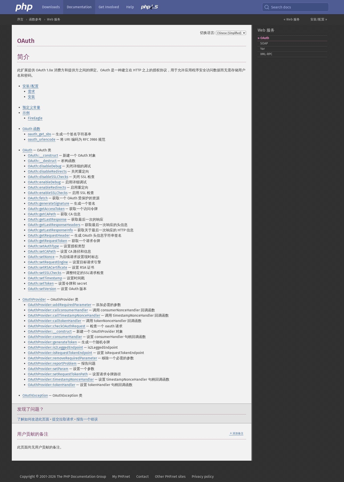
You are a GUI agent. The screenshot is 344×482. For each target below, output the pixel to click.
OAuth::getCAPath (42, 214)
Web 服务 (53, 19)
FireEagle (35, 118)
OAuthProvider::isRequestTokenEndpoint (60, 353)
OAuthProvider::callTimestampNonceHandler (64, 315)
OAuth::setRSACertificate (47, 267)
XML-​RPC (266, 54)
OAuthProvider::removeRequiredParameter (62, 358)
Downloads (51, 7)
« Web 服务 (292, 19)
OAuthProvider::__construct (50, 331)
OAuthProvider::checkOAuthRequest (56, 326)
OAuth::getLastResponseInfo (50, 230)
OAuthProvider (34, 299)
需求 (31, 91)
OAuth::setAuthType (43, 246)
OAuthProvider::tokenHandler (51, 385)
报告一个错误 (87, 419)
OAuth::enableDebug (44, 182)
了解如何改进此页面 (33, 419)
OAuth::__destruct (42, 161)
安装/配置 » (318, 19)
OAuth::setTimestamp (45, 278)
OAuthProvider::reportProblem (52, 363)
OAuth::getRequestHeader (49, 235)
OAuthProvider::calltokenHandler (54, 321)
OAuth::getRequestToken (47, 241)
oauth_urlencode (41, 139)
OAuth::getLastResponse (47, 219)
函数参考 (35, 19)
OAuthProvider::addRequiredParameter (59, 305)
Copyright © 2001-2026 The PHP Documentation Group (63, 476)
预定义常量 (31, 107)
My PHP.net (121, 476)
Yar (262, 49)
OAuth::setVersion (42, 289)
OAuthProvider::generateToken (52, 342)
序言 (20, 19)
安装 (31, 97)
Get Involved (109, 7)
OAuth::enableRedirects (47, 187)
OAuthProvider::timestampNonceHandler (61, 379)
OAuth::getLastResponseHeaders (54, 225)
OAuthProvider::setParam (48, 369)
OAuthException (35, 395)
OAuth (27, 150)
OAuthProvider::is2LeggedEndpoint (55, 347)
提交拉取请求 (62, 419)
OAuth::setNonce (41, 257)
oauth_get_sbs (39, 134)
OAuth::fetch (38, 198)
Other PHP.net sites (170, 476)
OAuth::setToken (41, 283)
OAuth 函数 (31, 129)
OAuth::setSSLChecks (44, 273)
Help (130, 7)
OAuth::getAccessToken (46, 209)
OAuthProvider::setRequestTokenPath (58, 374)
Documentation (79, 7)
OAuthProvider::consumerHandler (55, 337)
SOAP (264, 43)
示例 (26, 113)
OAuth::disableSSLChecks (48, 177)
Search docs (277, 7)
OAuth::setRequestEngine (48, 262)
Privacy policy (203, 476)
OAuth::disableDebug (44, 166)
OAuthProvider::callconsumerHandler (58, 310)
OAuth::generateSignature (48, 203)
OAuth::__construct (43, 155)
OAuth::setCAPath (42, 251)
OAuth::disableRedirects (47, 171)
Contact (142, 476)
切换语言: (207, 33)
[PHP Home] (24, 7)
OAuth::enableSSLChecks (47, 193)
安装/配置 (30, 86)
